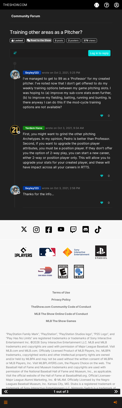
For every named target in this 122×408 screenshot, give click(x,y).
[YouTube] (61, 229)
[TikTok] (98, 229)
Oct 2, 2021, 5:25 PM (67, 72)
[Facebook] (49, 229)
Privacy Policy (61, 299)
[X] (24, 229)
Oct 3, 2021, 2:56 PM (67, 188)
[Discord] (85, 229)
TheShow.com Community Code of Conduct (61, 306)
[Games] (97, 5)
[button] (6, 402)
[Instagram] (36, 229)
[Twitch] (73, 229)
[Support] (107, 5)
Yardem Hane (33, 128)
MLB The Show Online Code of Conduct (61, 313)
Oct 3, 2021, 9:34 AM (71, 128)
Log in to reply (99, 53)
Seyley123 (32, 72)
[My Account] (116, 5)
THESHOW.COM (15, 5)
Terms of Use (61, 292)
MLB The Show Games (61, 321)
